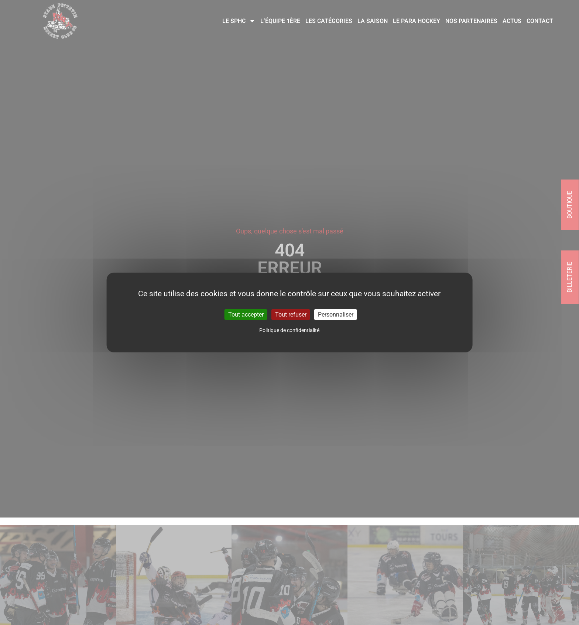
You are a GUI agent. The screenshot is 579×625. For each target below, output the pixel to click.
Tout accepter (246, 314)
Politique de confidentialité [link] (289, 330)
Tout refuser (290, 314)
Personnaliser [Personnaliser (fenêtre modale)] (335, 314)
